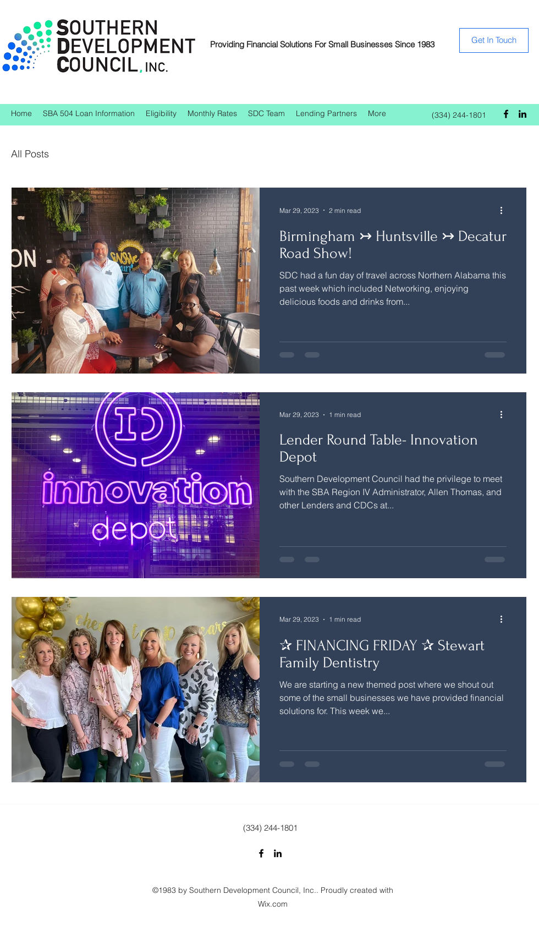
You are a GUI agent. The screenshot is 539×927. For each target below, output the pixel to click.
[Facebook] (506, 113)
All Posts (30, 153)
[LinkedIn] (522, 113)
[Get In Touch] (494, 40)
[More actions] (505, 210)
